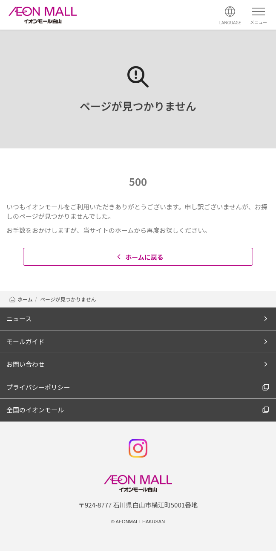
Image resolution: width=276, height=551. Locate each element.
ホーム (21, 299)
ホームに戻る (139, 256)
